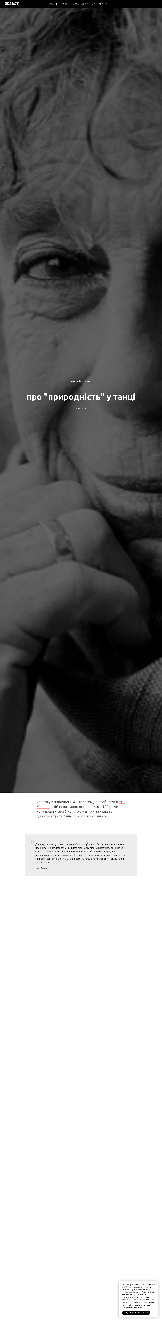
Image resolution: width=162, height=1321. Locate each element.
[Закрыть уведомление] (157, 1283)
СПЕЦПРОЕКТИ (101, 4)
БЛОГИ (65, 4)
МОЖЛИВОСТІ (81, 4)
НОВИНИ (53, 4)
